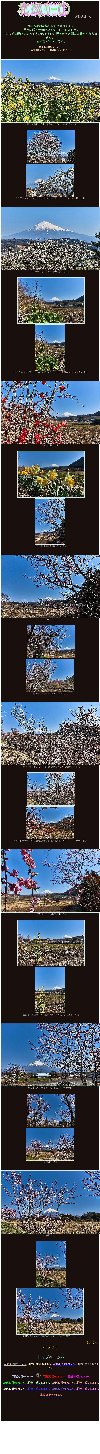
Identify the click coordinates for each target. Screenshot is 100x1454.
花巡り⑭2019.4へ (15, 1364)
